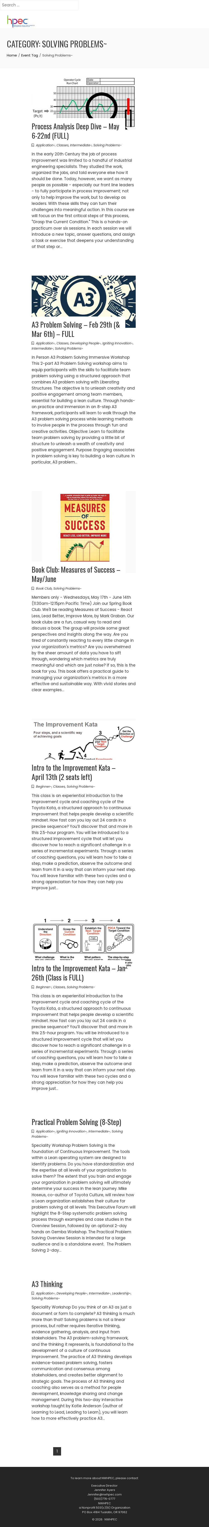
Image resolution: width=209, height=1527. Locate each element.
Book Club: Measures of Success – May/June (76, 574)
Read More (46, 259)
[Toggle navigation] (44, 22)
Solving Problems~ (107, 145)
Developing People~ (85, 343)
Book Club (44, 588)
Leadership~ (121, 1293)
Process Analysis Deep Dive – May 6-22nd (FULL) (75, 131)
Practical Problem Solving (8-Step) (76, 1121)
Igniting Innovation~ (117, 343)
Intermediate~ (81, 145)
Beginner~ (44, 786)
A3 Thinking (47, 1283)
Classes (63, 145)
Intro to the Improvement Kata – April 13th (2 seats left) (74, 772)
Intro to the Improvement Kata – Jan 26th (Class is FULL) (78, 973)
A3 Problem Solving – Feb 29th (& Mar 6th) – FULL (76, 329)
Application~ (45, 145)
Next (82, 1451)
